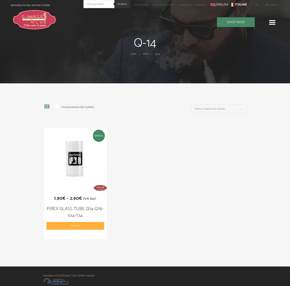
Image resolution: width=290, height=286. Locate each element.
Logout (274, 4)
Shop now (236, 22)
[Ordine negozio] (219, 109)
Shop (146, 54)
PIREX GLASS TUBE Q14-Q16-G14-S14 (75, 209)
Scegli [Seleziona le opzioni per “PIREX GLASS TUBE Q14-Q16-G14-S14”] (75, 220)
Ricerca (122, 4)
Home (132, 54)
